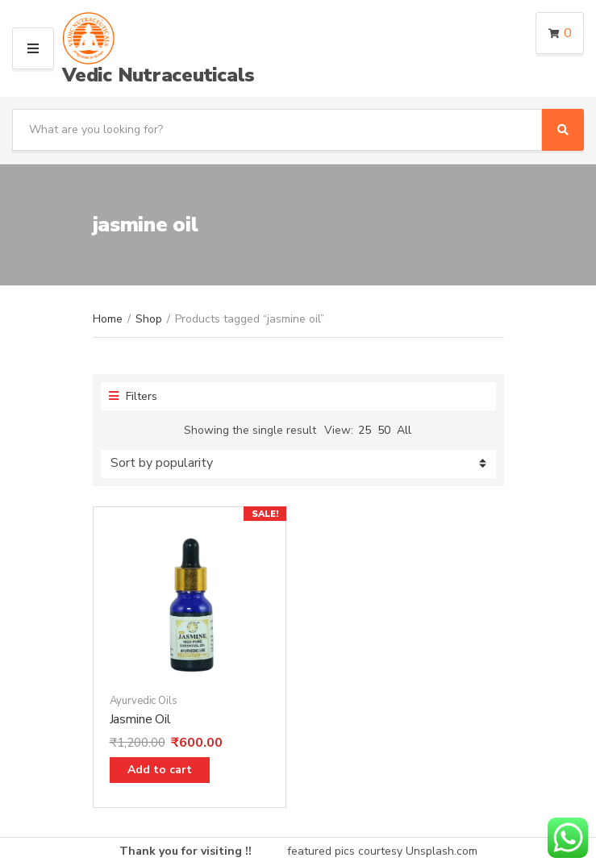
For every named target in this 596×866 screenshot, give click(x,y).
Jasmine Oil (140, 719)
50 (383, 430)
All (404, 430)
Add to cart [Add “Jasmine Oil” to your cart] (159, 769)
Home (108, 319)
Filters (133, 396)
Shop (148, 319)
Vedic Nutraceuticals (158, 75)
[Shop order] (298, 464)
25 (364, 430)
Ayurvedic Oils (143, 700)
